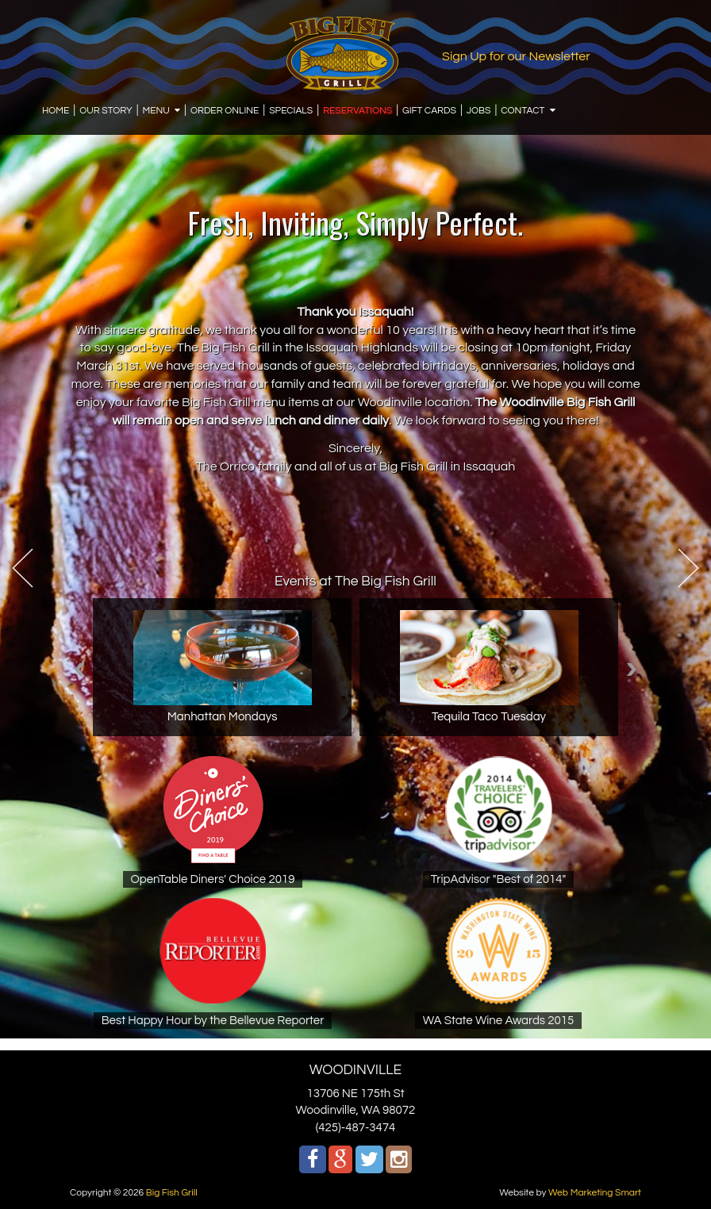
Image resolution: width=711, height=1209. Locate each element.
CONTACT (522, 111)
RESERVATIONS (357, 111)
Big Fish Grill (172, 1193)
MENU (156, 111)
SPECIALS (291, 111)
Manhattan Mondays (222, 717)
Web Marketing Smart (594, 1193)
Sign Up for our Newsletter (516, 56)
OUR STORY (105, 111)
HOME (55, 111)
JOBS (479, 111)
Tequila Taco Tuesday (489, 717)
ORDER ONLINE (224, 111)
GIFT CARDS (429, 111)
